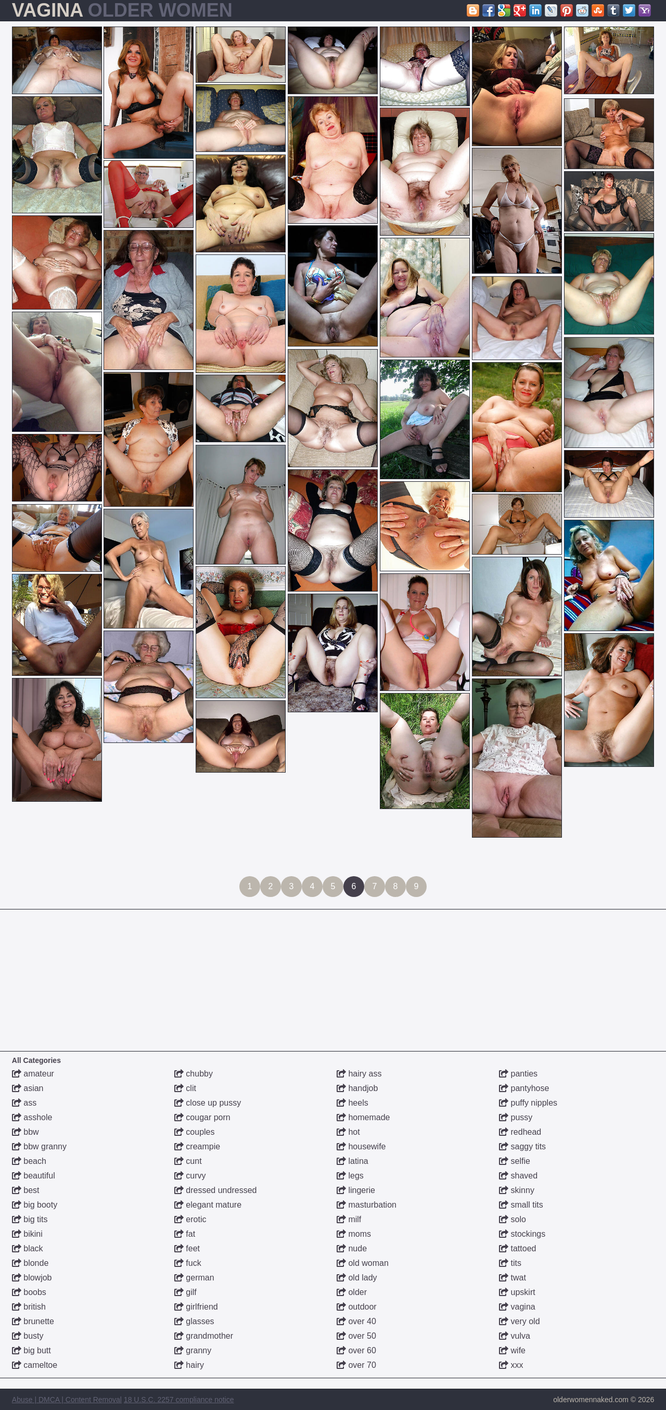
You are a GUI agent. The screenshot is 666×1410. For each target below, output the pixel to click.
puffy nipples (528, 1102)
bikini (27, 1233)
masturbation (366, 1204)
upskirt (517, 1292)
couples (194, 1131)
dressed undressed (215, 1190)
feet (187, 1248)
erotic (190, 1219)
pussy (515, 1117)
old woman (363, 1263)
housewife (361, 1146)
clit (185, 1088)
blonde (30, 1263)
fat (184, 1233)
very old (519, 1321)
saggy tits (522, 1146)
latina (352, 1161)
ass (24, 1102)
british (29, 1306)
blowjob (32, 1277)
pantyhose (524, 1088)
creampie (197, 1146)
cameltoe (34, 1365)
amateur (33, 1073)
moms (354, 1233)
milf (349, 1219)
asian (28, 1088)
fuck (187, 1263)
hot (348, 1131)
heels (352, 1102)
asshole (32, 1117)
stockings (522, 1233)
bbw (25, 1131)
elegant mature (207, 1204)
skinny (516, 1190)
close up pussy (207, 1102)
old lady (357, 1277)
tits (510, 1263)
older (352, 1292)
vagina (517, 1306)
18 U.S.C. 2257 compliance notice (179, 1399)
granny (192, 1350)
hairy (189, 1365)
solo (512, 1219)
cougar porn (202, 1117)
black (27, 1248)
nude (352, 1248)
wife (512, 1350)
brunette (33, 1321)
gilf (185, 1292)
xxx (511, 1365)
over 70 (356, 1365)
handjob (357, 1088)
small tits (521, 1204)
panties (518, 1073)
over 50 (356, 1335)
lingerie (356, 1190)
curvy (190, 1175)
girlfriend (196, 1306)
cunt (188, 1161)
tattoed (517, 1248)
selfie (514, 1161)
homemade (363, 1117)
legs (350, 1175)
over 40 (356, 1321)
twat (512, 1277)
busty (28, 1335)
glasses (194, 1321)
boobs (29, 1292)
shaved (518, 1175)
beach (29, 1161)
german (194, 1277)
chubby (193, 1073)
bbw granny (39, 1146)
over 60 (356, 1350)
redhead (520, 1131)
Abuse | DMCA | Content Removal (67, 1399)
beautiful (33, 1175)
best (26, 1190)
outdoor (357, 1306)
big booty (34, 1204)
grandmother (203, 1335)
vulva (514, 1335)
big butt (31, 1350)
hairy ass (359, 1073)
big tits (30, 1219)
